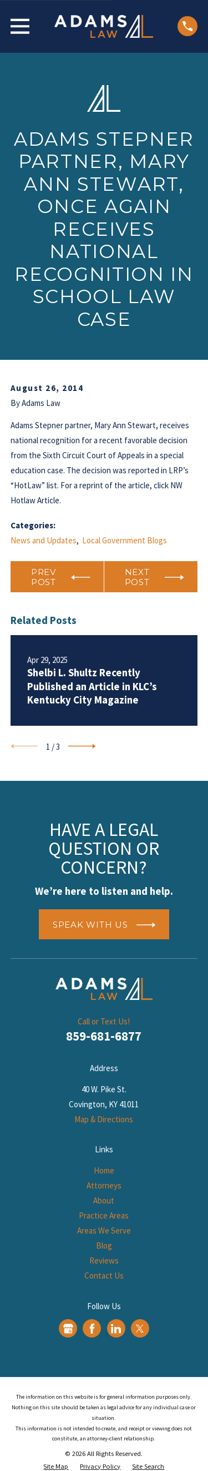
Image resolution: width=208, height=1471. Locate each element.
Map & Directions (103, 1119)
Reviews (104, 1260)
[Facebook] (92, 1329)
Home (104, 1170)
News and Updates (44, 540)
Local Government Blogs (124, 540)
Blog (104, 1245)
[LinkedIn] (116, 1329)
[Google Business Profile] (68, 1329)
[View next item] (82, 746)
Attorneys (104, 1185)
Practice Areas (104, 1215)
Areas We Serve (104, 1230)
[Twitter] (140, 1329)
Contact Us (104, 1275)
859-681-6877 (103, 1036)
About (103, 1200)
